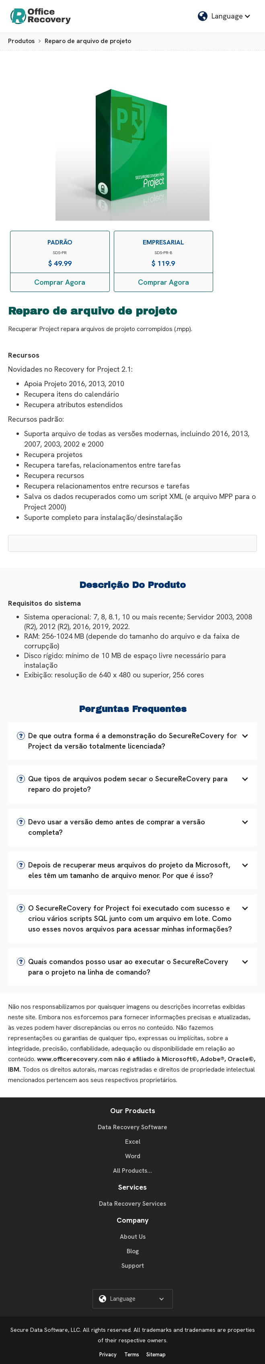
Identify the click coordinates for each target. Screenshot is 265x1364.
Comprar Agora (59, 282)
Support (132, 1266)
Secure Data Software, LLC (45, 1329)
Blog (133, 1251)
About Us (133, 1237)
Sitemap (156, 1354)
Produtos (21, 41)
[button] (224, 16)
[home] (38, 16)
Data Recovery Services (132, 1204)
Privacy (108, 1354)
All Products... (132, 1171)
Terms (131, 1354)
